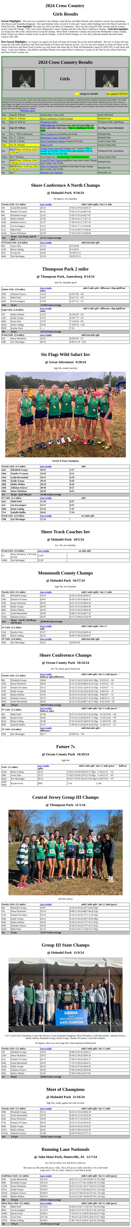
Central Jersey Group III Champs (56, 148)
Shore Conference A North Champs (57, 118)
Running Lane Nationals (52, 172)
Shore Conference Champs (53, 141)
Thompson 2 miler (49, 122)
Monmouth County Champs (53, 137)
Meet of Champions (50, 166)
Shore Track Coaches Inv (65, 531)
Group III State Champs (51, 160)
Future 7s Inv (47, 145)
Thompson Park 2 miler (65, 268)
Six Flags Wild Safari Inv (65, 354)
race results (46, 204)
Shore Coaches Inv (49, 134)
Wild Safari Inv (48, 125)
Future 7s (65, 746)
